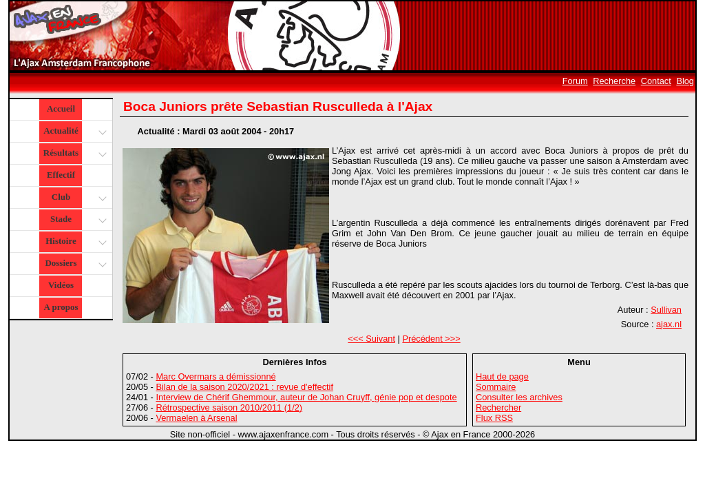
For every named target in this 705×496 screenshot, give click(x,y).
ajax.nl (669, 324)
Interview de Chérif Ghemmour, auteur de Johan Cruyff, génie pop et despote (306, 397)
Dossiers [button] (74, 264)
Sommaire (496, 387)
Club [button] (77, 198)
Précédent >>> (431, 338)
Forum (575, 81)
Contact (656, 81)
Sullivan (666, 309)
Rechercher (498, 407)
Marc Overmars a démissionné (215, 376)
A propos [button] (61, 307)
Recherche (614, 81)
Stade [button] (76, 220)
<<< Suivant (371, 338)
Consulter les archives (519, 397)
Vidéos (61, 285)
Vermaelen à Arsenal (196, 418)
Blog (685, 81)
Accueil (61, 108)
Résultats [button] (73, 154)
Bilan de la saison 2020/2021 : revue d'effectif (244, 387)
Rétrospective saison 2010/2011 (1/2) (229, 407)
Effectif (61, 174)
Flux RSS (494, 418)
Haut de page (502, 376)
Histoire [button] (74, 242)
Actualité (74, 131)
